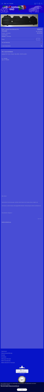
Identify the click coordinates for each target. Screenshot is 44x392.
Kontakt (11, 3)
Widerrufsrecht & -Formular (8, 362)
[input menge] (38, 39)
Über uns (6, 3)
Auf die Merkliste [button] (6, 42)
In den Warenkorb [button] (6, 46)
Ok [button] (22, 389)
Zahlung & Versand (6, 359)
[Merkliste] (37, 3)
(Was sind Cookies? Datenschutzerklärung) (10, 386)
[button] (2, 3)
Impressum (4, 351)
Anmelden (35, 3)
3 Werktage (6, 36)
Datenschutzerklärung (6, 353)
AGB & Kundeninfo (5, 360)
